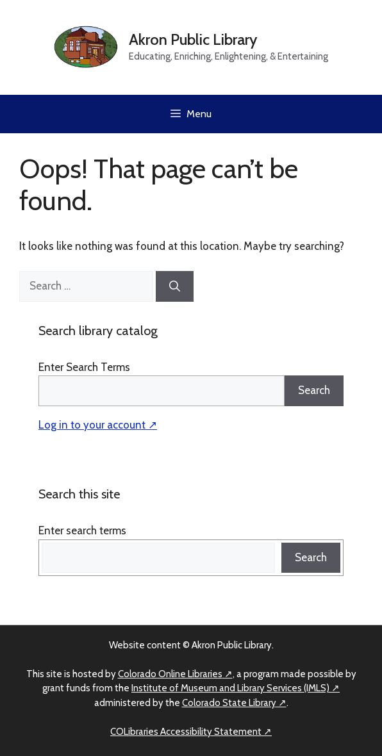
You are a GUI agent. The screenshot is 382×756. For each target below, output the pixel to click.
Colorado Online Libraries (170, 674)
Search (311, 557)
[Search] (175, 286)
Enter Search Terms (84, 367)
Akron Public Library (193, 39)
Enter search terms (82, 530)
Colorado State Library (229, 703)
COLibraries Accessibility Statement (186, 731)
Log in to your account (91, 424)
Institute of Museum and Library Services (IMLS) (230, 688)
